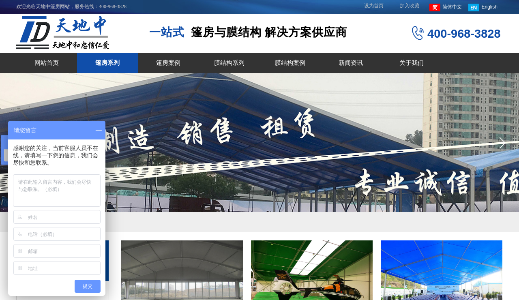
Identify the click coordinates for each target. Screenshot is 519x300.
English (482, 7)
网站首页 (46, 63)
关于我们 (411, 63)
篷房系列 (107, 63)
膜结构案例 (290, 63)
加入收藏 (409, 6)
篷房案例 (168, 63)
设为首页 (374, 6)
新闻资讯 (351, 63)
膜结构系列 (229, 63)
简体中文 (445, 7)
